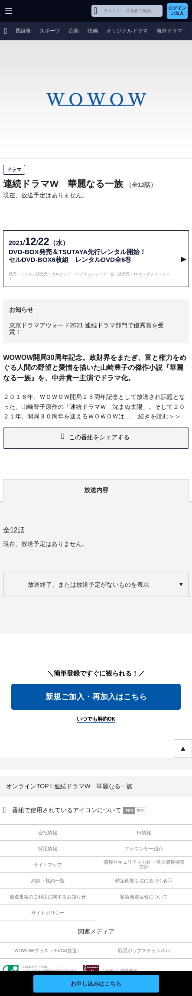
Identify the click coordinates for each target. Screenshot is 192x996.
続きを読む (153, 416)
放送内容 (96, 490)
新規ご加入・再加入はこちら (96, 696)
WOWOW (39, 11)
